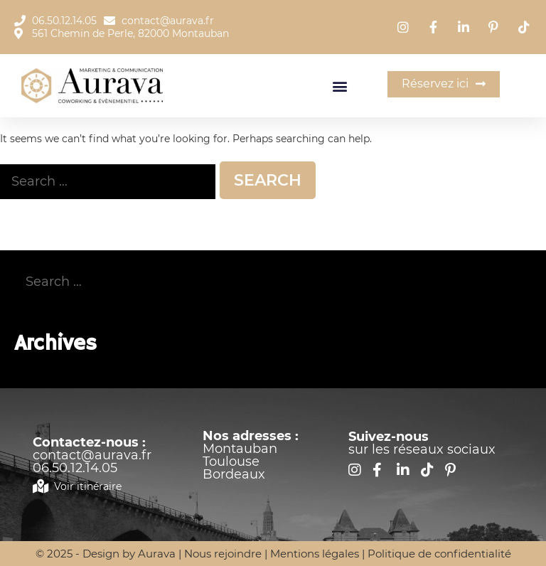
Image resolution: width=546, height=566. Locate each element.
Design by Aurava (130, 553)
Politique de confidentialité (439, 553)
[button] (340, 85)
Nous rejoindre (223, 553)
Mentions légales (314, 553)
